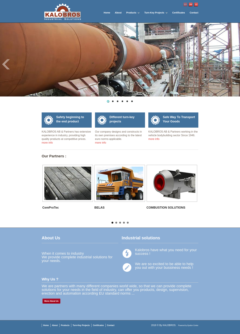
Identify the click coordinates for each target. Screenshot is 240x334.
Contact (194, 12)
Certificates (178, 12)
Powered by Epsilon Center (188, 325)
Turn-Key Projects (154, 12)
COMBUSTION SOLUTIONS (165, 207)
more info (47, 142)
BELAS (99, 207)
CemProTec (50, 207)
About (118, 12)
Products (131, 12)
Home (107, 12)
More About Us (51, 301)
